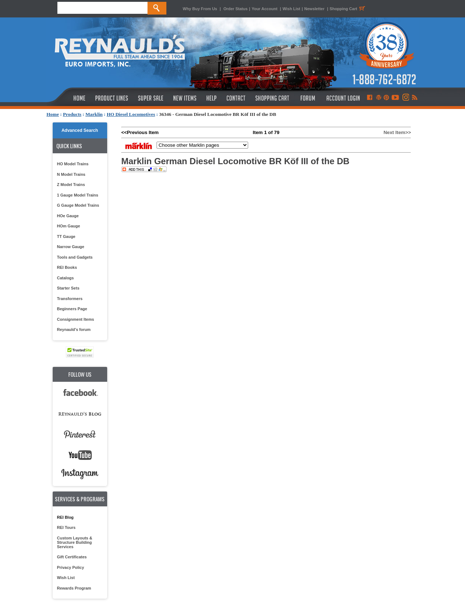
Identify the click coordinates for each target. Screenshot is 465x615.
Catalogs (65, 278)
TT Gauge (66, 236)
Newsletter (314, 9)
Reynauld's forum (73, 329)
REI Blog (65, 517)
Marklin (93, 114)
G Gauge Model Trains (78, 205)
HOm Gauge (68, 226)
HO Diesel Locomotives (131, 114)
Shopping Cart (348, 9)
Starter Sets (68, 288)
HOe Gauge (68, 216)
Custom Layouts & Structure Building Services (74, 542)
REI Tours (66, 527)
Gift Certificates (72, 557)
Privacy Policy (70, 567)
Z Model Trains (71, 184)
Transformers (69, 298)
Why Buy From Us (200, 9)
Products (72, 114)
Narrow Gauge (70, 246)
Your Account (265, 9)
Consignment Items (75, 319)
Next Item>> (397, 132)
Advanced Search (79, 130)
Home (52, 114)
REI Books (67, 267)
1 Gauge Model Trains (77, 195)
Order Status (235, 9)
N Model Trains (71, 174)
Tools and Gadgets (75, 257)
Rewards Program (74, 588)
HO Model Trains (73, 164)
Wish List (291, 9)
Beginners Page (72, 309)
